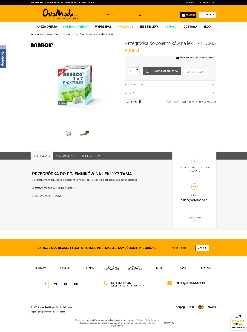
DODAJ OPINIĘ (210, 102)
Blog (207, 26)
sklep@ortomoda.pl (194, 200)
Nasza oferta (46, 26)
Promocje (125, 26)
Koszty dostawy (169, 84)
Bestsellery (148, 26)
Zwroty (169, 92)
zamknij (169, 322)
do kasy (208, 14)
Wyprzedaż (103, 26)
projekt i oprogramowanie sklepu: (48, 312)
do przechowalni (197, 72)
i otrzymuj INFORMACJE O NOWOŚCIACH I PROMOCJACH (98, 247)
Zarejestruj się (206, 2)
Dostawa (190, 26)
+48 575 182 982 (121, 283)
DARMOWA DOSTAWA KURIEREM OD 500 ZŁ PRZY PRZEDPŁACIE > (63, 2)
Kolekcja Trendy (76, 26)
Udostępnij (134, 101)
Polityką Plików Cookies (148, 320)
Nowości (170, 26)
